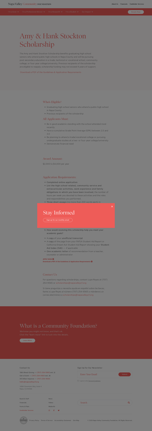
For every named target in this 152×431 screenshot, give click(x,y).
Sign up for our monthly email (58, 220)
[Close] (112, 206)
